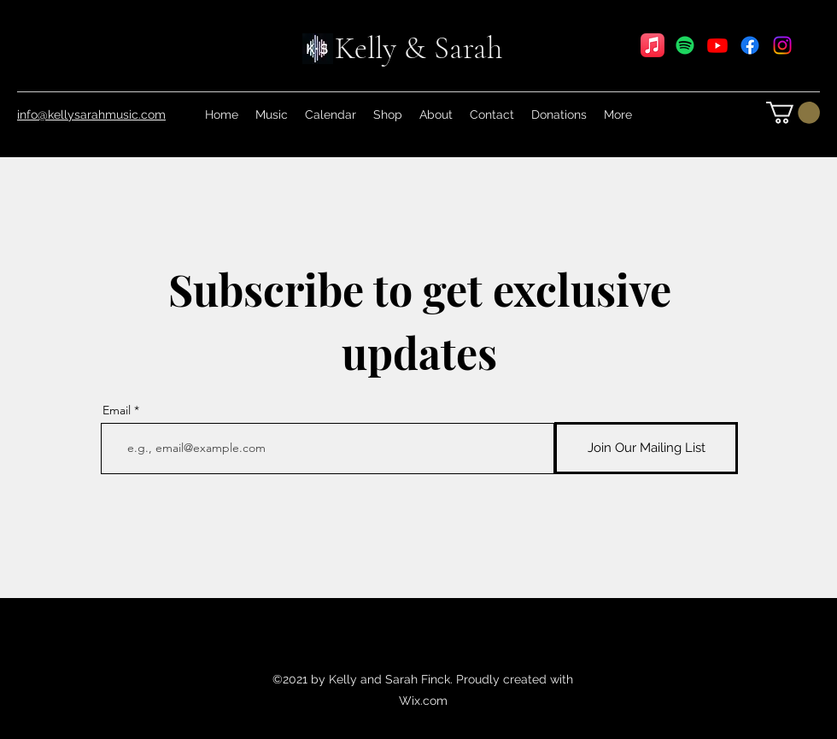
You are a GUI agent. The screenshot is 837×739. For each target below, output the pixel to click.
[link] (793, 113)
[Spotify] (685, 45)
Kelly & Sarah (418, 48)
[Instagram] (782, 45)
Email (116, 410)
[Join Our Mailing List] (646, 448)
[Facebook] (750, 45)
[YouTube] (717, 45)
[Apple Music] (652, 45)
